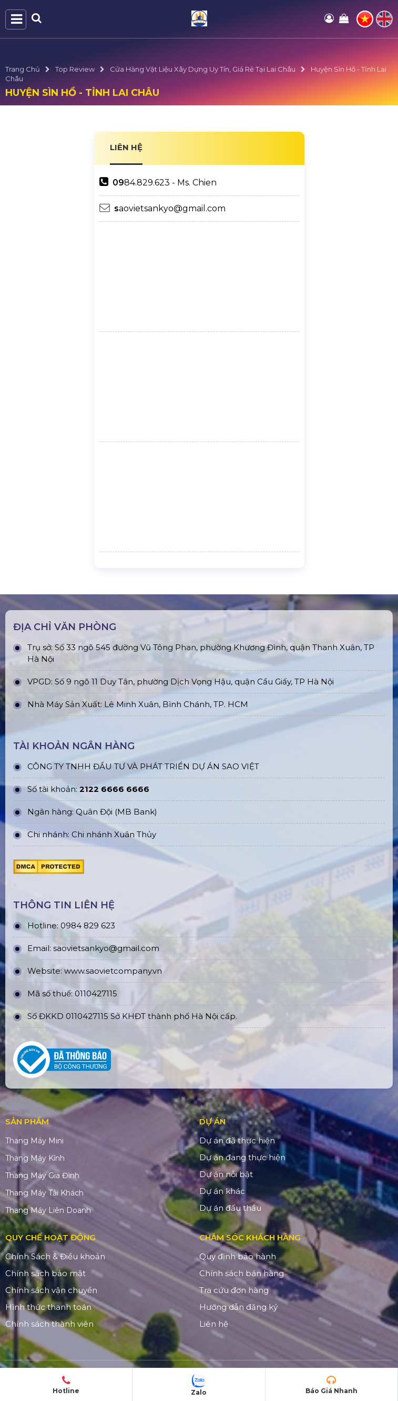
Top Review (75, 69)
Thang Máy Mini (34, 1140)
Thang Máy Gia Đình (42, 1175)
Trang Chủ (22, 69)
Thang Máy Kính (35, 1158)
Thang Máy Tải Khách (44, 1193)
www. (75, 971)
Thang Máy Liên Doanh (48, 1210)
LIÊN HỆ (126, 147)
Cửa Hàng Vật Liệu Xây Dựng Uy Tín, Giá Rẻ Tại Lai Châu (202, 69)
